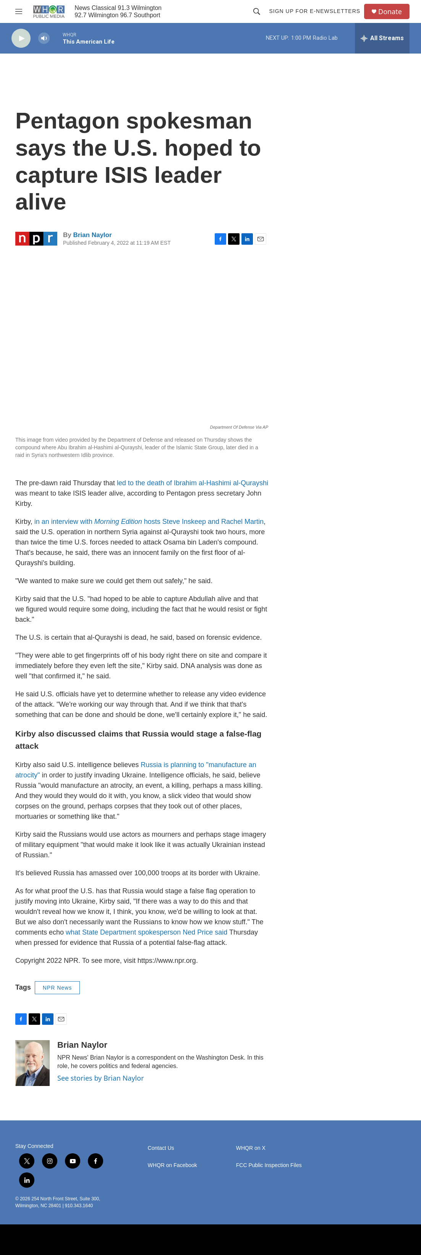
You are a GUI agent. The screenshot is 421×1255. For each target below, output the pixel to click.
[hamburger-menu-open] (18, 11)
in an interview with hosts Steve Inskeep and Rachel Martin (149, 521)
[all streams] (382, 38)
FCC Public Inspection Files (269, 1165)
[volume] (43, 38)
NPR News (57, 988)
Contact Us (161, 1148)
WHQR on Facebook (172, 1165)
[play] (21, 38)
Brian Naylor (92, 235)
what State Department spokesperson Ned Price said (146, 932)
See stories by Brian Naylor (100, 1078)
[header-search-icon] (256, 11)
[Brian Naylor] (32, 1063)
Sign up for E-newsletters (314, 11)
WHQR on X (251, 1148)
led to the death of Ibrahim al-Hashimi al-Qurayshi (192, 483)
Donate (390, 12)
